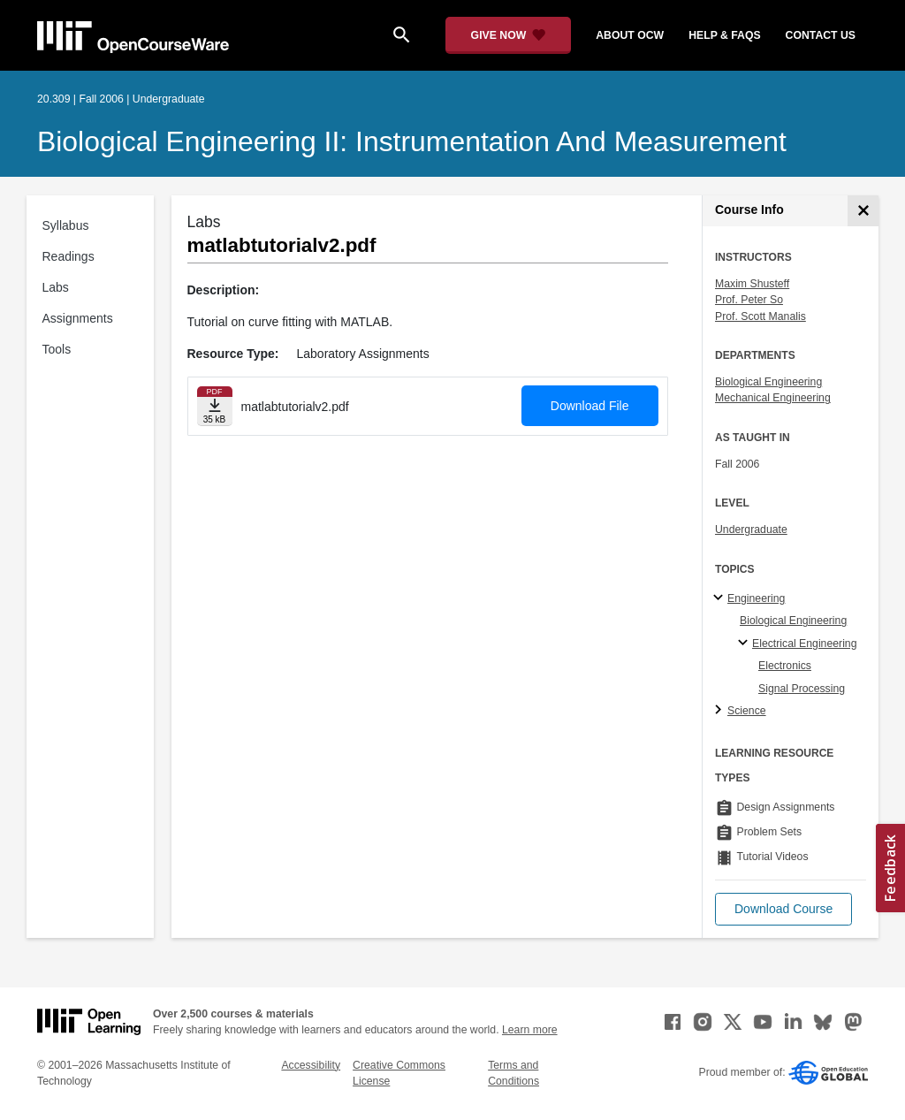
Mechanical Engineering (773, 398)
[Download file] (214, 406)
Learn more (530, 1030)
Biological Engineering (768, 382)
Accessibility (310, 1065)
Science (746, 711)
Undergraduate (751, 529)
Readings (68, 256)
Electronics (784, 665)
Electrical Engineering (804, 643)
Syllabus (65, 225)
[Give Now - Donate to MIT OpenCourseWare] (508, 35)
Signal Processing (801, 688)
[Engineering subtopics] (721, 598)
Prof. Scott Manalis (760, 316)
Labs (55, 287)
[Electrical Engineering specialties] (745, 643)
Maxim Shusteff (752, 284)
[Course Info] (863, 210)
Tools (57, 349)
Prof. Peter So (749, 299)
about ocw (630, 35)
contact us (821, 35)
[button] (783, 909)
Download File (590, 406)
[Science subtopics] (721, 710)
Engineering (756, 598)
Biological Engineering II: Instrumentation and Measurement (412, 141)
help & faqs (724, 35)
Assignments (77, 318)
